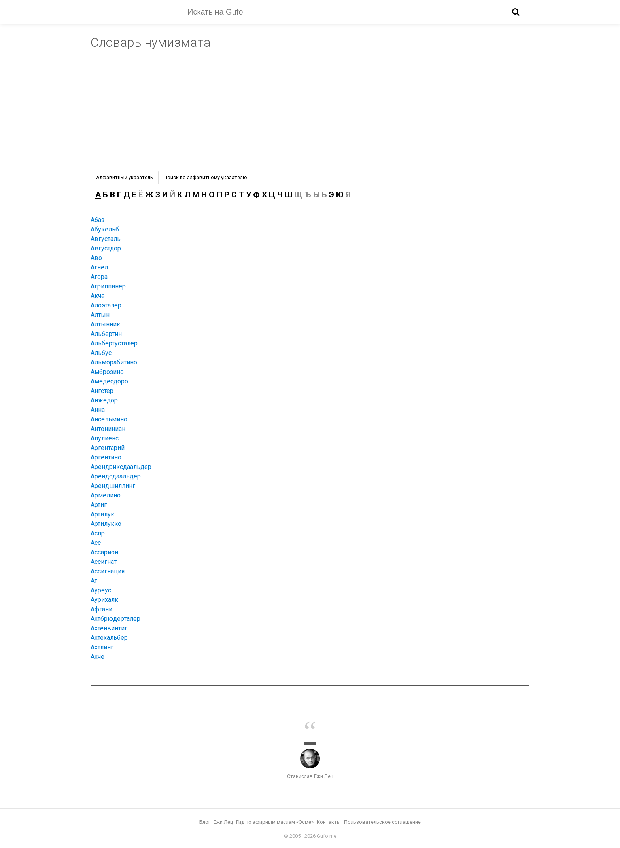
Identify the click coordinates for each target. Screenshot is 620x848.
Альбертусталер (114, 343)
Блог (204, 822)
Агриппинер (108, 286)
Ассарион (104, 552)
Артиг (99, 504)
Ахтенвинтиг (109, 628)
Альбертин (106, 334)
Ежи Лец (223, 822)
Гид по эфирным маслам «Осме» (275, 822)
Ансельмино (109, 419)
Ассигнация (108, 571)
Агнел (99, 267)
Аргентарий (108, 448)
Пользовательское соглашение (382, 822)
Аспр (98, 533)
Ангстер (102, 391)
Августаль (106, 239)
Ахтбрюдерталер (115, 618)
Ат (94, 580)
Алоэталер (106, 305)
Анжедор (104, 400)
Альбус (101, 353)
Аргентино (106, 457)
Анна (98, 410)
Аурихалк (104, 599)
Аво (96, 258)
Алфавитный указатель (124, 177)
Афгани (101, 609)
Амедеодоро (109, 381)
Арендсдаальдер (116, 476)
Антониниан (108, 429)
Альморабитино (114, 362)
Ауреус (101, 590)
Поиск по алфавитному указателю (205, 177)
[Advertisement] (310, 111)
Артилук (102, 514)
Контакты (329, 822)
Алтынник (105, 324)
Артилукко (106, 523)
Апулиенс (105, 438)
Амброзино (107, 372)
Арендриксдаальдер (121, 466)
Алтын (100, 315)
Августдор (106, 248)
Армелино (106, 495)
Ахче (97, 656)
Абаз (97, 220)
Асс (96, 542)
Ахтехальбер (109, 637)
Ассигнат (104, 561)
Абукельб (105, 229)
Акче (98, 296)
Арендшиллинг (113, 485)
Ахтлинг (102, 647)
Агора (99, 277)
